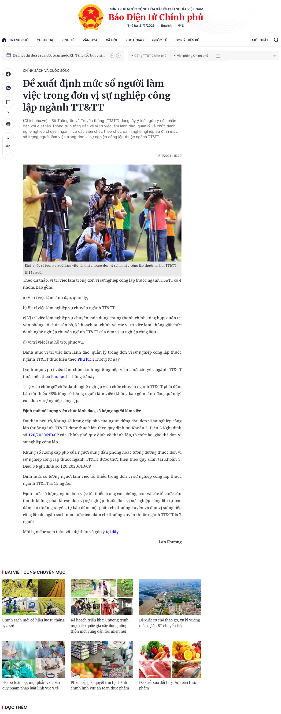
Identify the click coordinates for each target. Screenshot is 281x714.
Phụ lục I (86, 359)
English (166, 25)
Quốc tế (159, 40)
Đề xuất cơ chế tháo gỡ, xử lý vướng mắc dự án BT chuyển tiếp (169, 623)
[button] (112, 55)
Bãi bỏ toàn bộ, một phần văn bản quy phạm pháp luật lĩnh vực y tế (31, 685)
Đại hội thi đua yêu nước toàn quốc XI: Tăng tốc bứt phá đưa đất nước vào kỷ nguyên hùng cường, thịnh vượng (59, 56)
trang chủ (15, 40)
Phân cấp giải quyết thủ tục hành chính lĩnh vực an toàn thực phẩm (100, 685)
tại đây (111, 531)
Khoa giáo (135, 40)
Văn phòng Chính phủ (191, 55)
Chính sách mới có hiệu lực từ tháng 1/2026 (33, 623)
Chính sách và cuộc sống (46, 70)
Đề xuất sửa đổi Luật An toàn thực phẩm (168, 685)
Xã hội (111, 40)
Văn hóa (90, 40)
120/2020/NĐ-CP (43, 435)
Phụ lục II (60, 376)
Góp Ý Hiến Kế (187, 40)
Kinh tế (68, 40)
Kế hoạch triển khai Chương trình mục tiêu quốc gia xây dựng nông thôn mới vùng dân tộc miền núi (100, 626)
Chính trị (45, 40)
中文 (181, 25)
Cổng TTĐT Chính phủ (149, 55)
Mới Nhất (260, 40)
